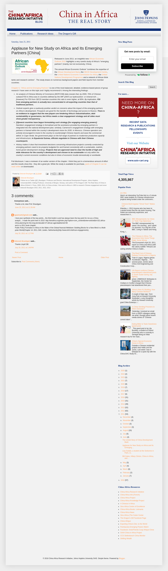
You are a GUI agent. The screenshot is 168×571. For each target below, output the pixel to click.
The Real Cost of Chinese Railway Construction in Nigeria (144, 254)
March (125, 469)
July (124, 434)
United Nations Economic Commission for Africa (78, 75)
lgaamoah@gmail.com (23, 215)
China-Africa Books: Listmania (131, 509)
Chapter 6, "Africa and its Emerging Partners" (30, 88)
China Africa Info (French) (130, 495)
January (126, 476)
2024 (123, 374)
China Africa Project (127, 498)
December (127, 417)
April (125, 466)
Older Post (105, 257)
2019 (123, 387)
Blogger (122, 558)
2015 (123, 401)
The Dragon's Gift (67, 33)
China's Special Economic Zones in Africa (142, 342)
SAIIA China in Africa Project (131, 533)
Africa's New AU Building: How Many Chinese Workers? (143, 291)
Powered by (137, 75)
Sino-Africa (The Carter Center (132, 515)
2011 (123, 414)
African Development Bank (69, 72)
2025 (123, 371)
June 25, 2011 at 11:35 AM (25, 207)
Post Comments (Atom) (31, 262)
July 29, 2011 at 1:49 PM (24, 248)
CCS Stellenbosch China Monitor (132, 536)
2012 (123, 411)
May (125, 463)
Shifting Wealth (126, 539)
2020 (123, 384)
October (126, 424)
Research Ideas (45, 33)
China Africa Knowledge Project (132, 501)
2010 (123, 480)
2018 (123, 391)
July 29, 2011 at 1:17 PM (24, 233)
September (127, 427)
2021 (123, 381)
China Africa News (127, 512)
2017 (123, 394)
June (125, 437)
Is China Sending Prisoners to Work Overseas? (143, 308)
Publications (26, 33)
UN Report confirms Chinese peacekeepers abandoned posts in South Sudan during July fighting (144, 273)
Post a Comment (21, 252)
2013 (123, 408)
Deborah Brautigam (22, 241)
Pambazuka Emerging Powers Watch (134, 527)
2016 (123, 397)
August (126, 430)
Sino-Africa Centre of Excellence (132, 506)
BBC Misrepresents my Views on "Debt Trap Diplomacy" (143, 220)
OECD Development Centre (95, 72)
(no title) (123, 193)
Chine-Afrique (125, 521)
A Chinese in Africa (127, 504)
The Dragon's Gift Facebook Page (133, 518)
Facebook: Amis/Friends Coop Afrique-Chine (137, 530)
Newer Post (16, 257)
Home (12, 33)
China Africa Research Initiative (132, 492)
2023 (123, 377)
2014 (123, 404)
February (126, 473)
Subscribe (137, 66)
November (127, 420)
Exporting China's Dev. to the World (133, 524)
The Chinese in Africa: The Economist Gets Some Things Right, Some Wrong (143, 238)
